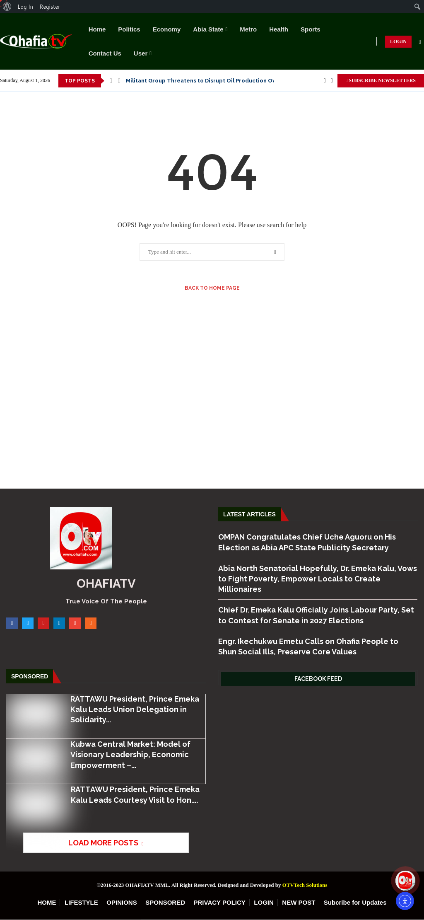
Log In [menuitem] (25, 6)
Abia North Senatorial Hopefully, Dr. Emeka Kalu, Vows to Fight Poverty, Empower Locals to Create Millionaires (317, 578)
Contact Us (105, 53)
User (140, 53)
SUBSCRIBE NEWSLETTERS (381, 80)
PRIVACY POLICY (220, 902)
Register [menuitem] (49, 6)
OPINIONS (121, 902)
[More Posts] (104, 842)
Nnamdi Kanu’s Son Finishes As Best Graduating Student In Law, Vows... (223, 80)
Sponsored (29, 676)
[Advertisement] (212, 410)
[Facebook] (324, 80)
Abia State (208, 29)
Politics (129, 29)
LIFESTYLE (81, 902)
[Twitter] (331, 80)
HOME (46, 902)
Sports (310, 29)
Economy (167, 29)
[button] (111, 80)
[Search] (420, 42)
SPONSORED (165, 902)
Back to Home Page (212, 288)
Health (278, 29)
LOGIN (398, 41)
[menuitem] (7, 6)
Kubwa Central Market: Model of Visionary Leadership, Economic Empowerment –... (130, 754)
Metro (248, 29)
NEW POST (298, 902)
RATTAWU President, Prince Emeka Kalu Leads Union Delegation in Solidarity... (134, 709)
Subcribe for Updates (355, 902)
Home (97, 29)
